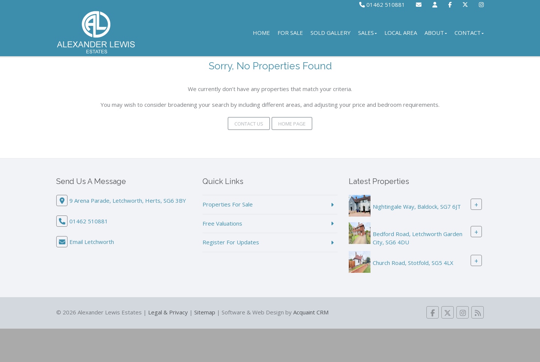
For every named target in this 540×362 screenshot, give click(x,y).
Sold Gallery (330, 32)
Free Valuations (222, 223)
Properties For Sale (227, 204)
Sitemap (204, 312)
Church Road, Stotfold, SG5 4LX (413, 262)
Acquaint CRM (310, 312)
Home (261, 32)
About (435, 32)
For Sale (290, 32)
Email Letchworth (91, 241)
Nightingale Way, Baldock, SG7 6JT (417, 206)
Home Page (292, 123)
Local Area (400, 32)
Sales (367, 32)
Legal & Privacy (168, 312)
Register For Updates (230, 242)
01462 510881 (382, 4)
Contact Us (248, 123)
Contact (469, 32)
